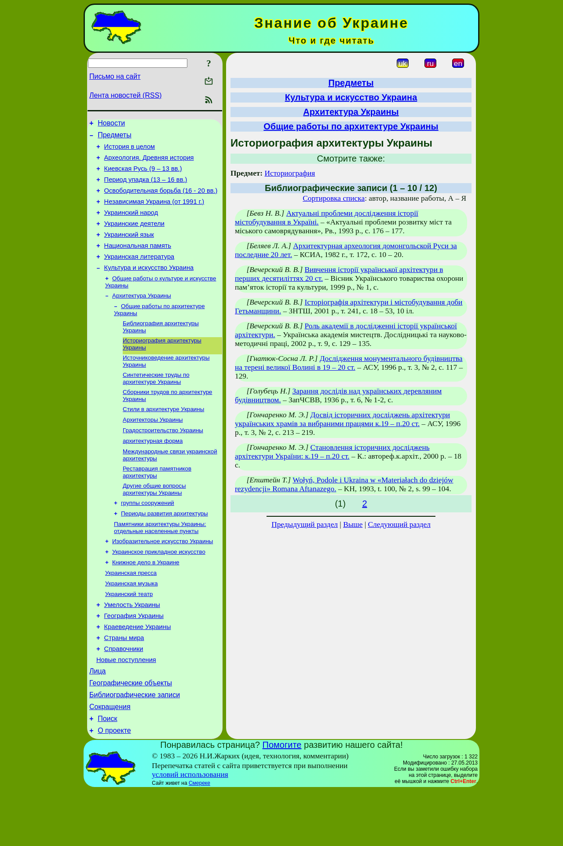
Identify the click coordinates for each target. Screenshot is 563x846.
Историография (289, 173)
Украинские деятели (134, 236)
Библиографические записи (134, 746)
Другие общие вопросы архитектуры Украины (154, 521)
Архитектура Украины (141, 316)
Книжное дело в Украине (145, 599)
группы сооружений (147, 535)
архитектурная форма (153, 470)
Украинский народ (131, 224)
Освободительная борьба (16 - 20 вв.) (161, 199)
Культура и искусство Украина (149, 286)
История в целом (129, 150)
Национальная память (138, 261)
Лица (97, 720)
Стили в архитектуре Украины (163, 435)
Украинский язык (129, 249)
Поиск (107, 772)
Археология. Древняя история (149, 162)
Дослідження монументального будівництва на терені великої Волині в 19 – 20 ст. (348, 363)
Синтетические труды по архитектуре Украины (156, 403)
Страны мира (124, 682)
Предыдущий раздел (304, 524)
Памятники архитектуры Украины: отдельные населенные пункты (160, 562)
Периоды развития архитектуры (164, 547)
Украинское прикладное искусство (158, 588)
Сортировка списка (334, 198)
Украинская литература (139, 273)
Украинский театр (129, 633)
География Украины (134, 658)
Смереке (199, 838)
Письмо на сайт (114, 76)
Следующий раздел (399, 524)
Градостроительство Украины (163, 458)
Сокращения (110, 759)
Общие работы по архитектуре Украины (350, 126)
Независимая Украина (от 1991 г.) (154, 212)
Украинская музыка (131, 622)
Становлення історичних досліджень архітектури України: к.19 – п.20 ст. (332, 451)
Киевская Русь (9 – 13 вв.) (143, 175)
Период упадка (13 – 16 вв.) (145, 187)
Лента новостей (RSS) (125, 95)
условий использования (190, 830)
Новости (111, 124)
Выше (352, 524)
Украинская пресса (131, 610)
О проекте (114, 786)
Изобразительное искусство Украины (162, 576)
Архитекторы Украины (153, 447)
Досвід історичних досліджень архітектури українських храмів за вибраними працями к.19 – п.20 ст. (342, 419)
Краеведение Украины (137, 670)
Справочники (123, 695)
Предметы (114, 137)
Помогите (282, 800)
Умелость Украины (132, 645)
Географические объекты (130, 733)
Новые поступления (126, 707)
